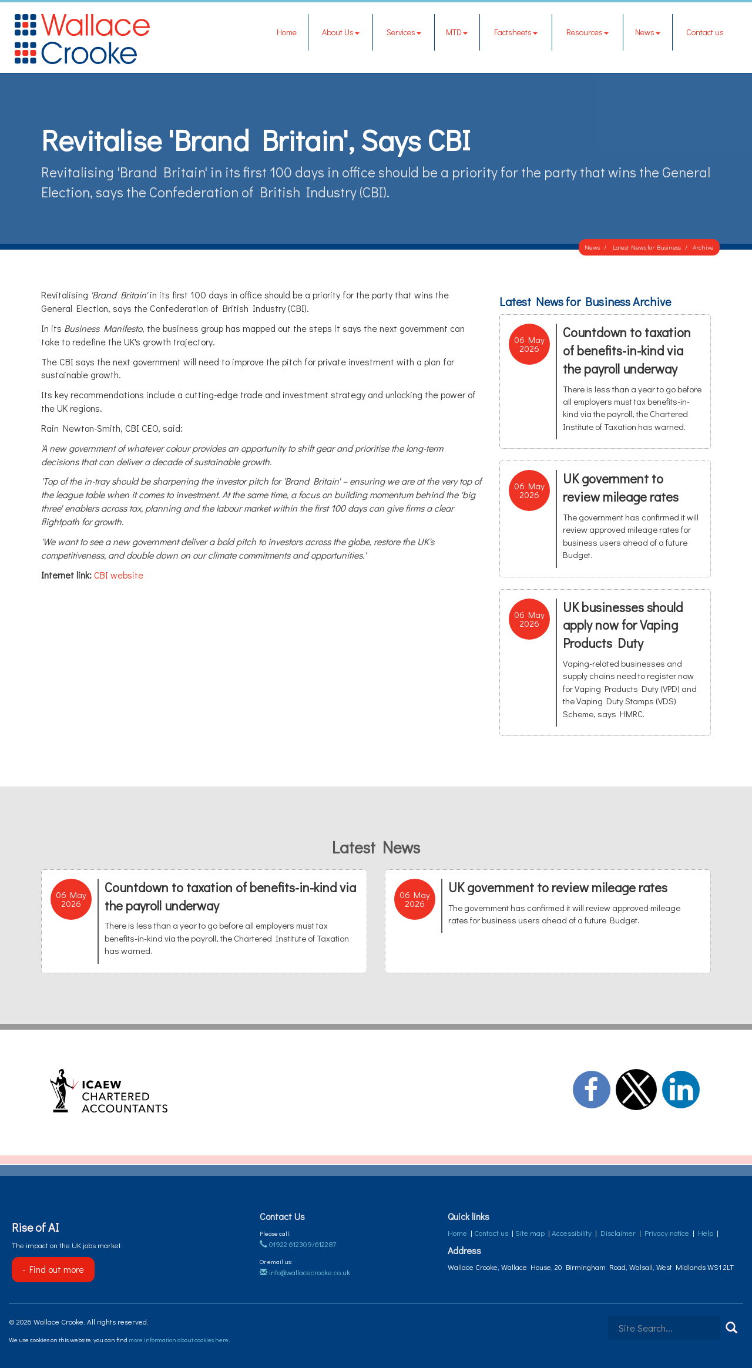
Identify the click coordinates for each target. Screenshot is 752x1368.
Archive (703, 247)
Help (705, 1233)
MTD (457, 32)
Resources (587, 32)
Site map (530, 1233)
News (647, 32)
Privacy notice (666, 1233)
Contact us (705, 32)
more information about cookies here (179, 1339)
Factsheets (516, 32)
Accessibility (572, 1233)
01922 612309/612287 (298, 1244)
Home (287, 32)
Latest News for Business (647, 247)
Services (404, 32)
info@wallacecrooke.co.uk (305, 1272)
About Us (341, 32)
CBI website (118, 575)
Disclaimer (618, 1233)
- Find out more (53, 1269)
